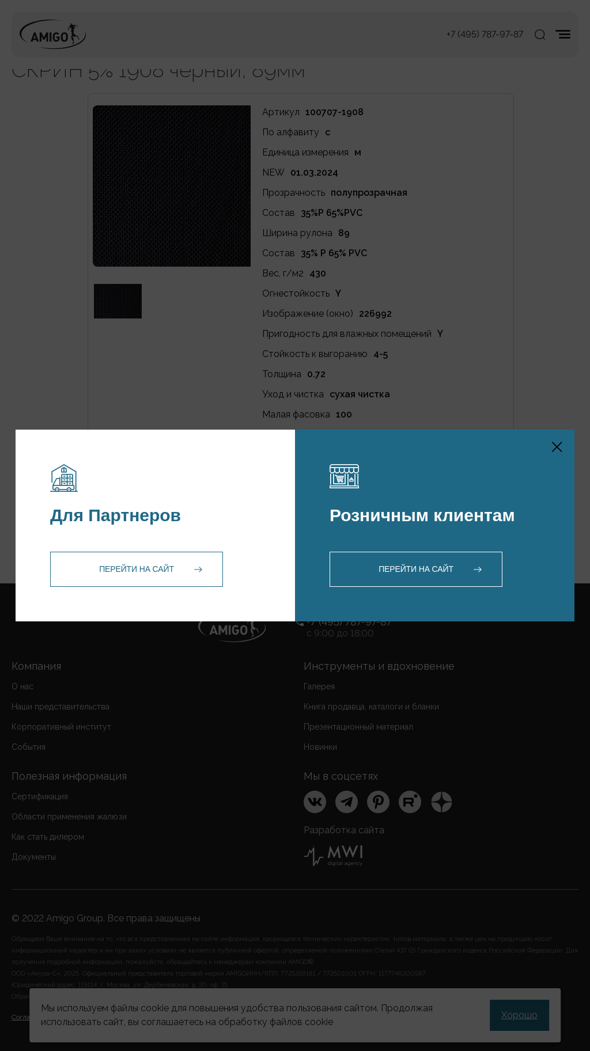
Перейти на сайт (136, 569)
